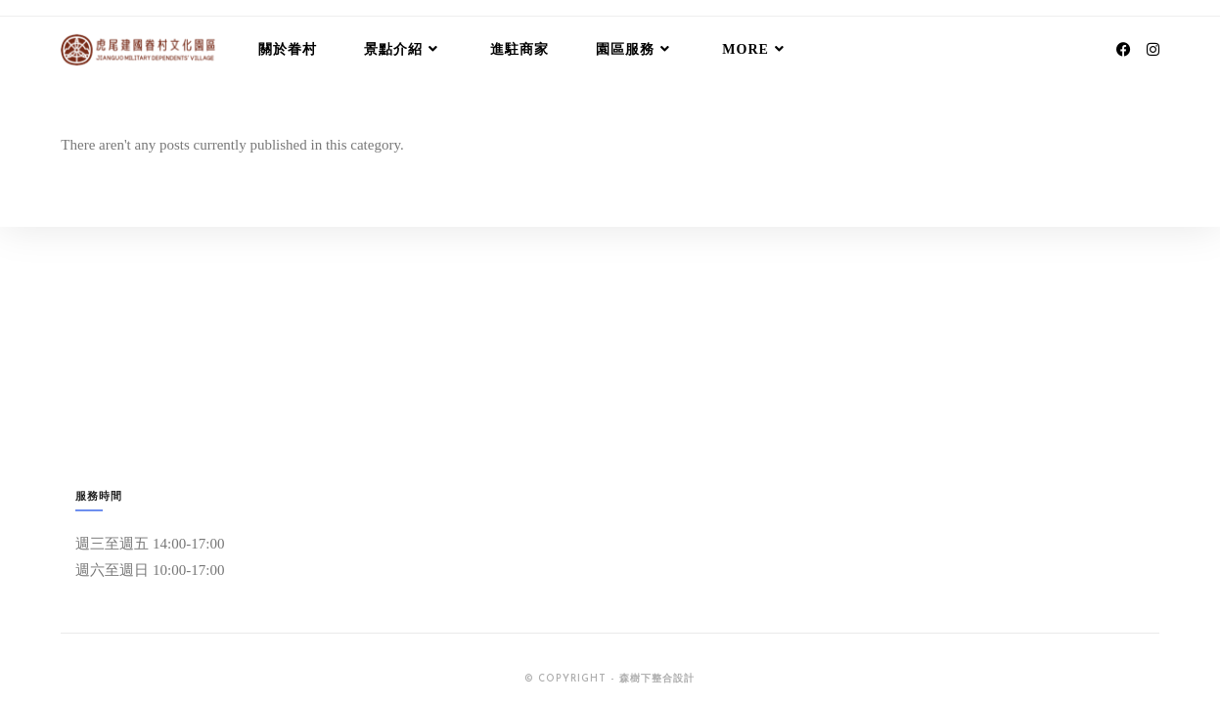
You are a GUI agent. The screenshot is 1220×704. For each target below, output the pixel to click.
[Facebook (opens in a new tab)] (1123, 50)
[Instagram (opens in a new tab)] (1153, 50)
